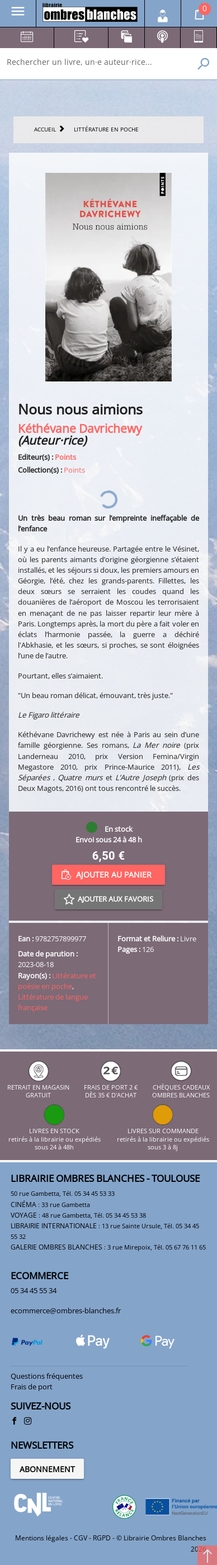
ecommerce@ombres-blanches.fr (66, 1310)
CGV (80, 1538)
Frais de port (32, 1387)
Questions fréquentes (47, 1376)
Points (65, 457)
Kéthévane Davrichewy (80, 428)
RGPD (102, 1538)
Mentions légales (41, 1538)
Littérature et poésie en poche (57, 980)
